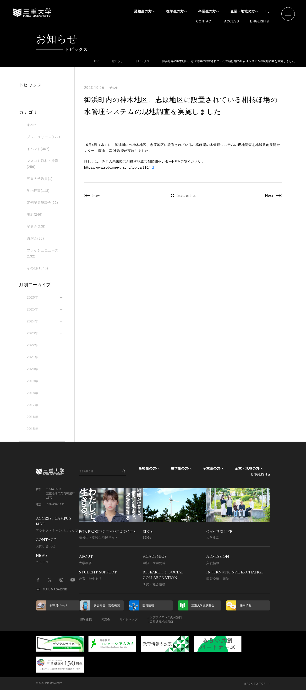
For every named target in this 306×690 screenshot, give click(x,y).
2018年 (32, 393)
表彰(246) (35, 214)
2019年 (32, 381)
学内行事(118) (38, 191)
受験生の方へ (144, 11)
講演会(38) (35, 238)
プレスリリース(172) (43, 137)
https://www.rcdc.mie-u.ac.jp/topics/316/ (117, 167)
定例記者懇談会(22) (42, 202)
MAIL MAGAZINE (51, 589)
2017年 (32, 405)
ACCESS (231, 21)
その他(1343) (37, 268)
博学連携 (86, 619)
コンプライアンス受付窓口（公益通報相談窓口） (164, 619)
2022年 (32, 345)
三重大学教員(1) (39, 179)
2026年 (32, 297)
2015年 (32, 429)
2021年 (32, 357)
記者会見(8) (36, 226)
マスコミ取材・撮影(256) (42, 164)
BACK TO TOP (255, 683)
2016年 (32, 417)
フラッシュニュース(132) (42, 253)
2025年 (32, 309)
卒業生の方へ (208, 11)
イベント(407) (38, 149)
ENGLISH (258, 21)
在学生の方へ (176, 11)
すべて (32, 125)
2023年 (32, 333)
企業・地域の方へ (244, 11)
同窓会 (105, 619)
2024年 (32, 321)
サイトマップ (128, 619)
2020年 (32, 369)
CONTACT (204, 21)
